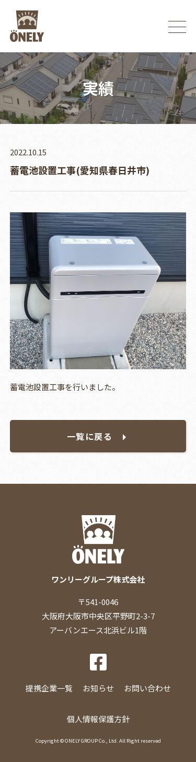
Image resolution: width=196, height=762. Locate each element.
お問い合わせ (147, 688)
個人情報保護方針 (98, 718)
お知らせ (98, 688)
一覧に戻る (90, 436)
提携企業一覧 (49, 688)
